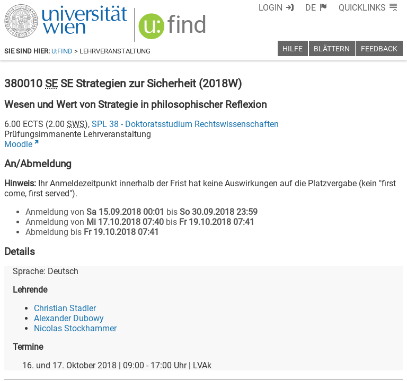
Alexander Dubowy (69, 318)
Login (270, 8)
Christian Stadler (65, 308)
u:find (62, 51)
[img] (173, 30)
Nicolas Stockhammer (75, 328)
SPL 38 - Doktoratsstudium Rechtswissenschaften (185, 124)
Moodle (18, 144)
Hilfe (292, 48)
